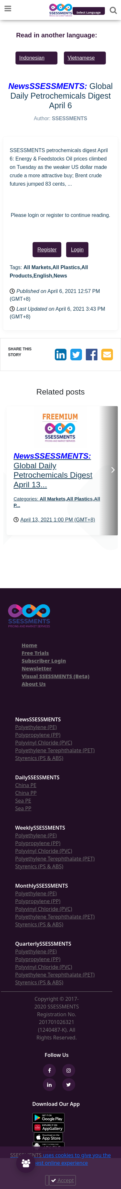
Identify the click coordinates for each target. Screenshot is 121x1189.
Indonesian (32, 58)
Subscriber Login (44, 660)
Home (29, 645)
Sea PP (23, 808)
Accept (62, 1180)
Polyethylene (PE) (36, 727)
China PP (26, 792)
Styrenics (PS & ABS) (39, 758)
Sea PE (23, 800)
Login (77, 249)
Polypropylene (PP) (37, 734)
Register (47, 249)
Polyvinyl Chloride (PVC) (43, 742)
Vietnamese (81, 58)
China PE (25, 785)
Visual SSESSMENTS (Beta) (55, 676)
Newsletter (37, 668)
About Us (34, 683)
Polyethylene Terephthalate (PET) (55, 750)
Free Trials (35, 653)
